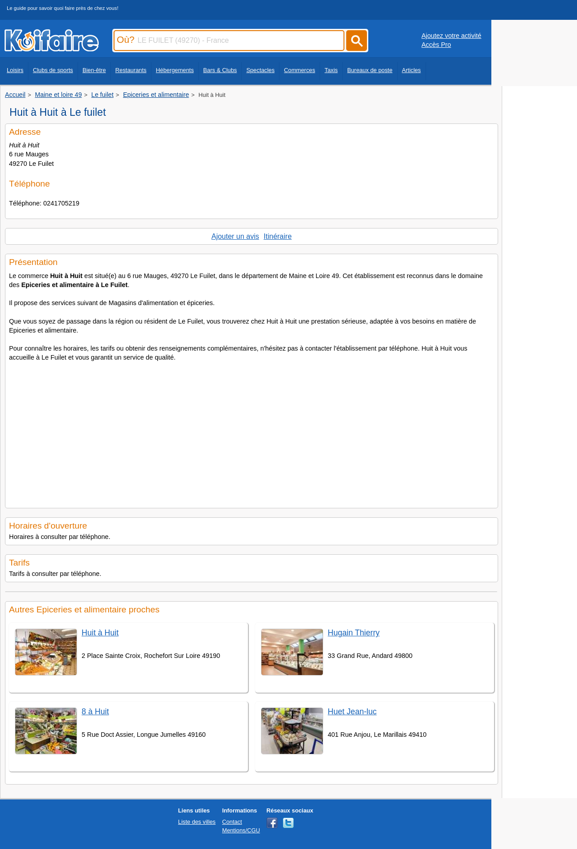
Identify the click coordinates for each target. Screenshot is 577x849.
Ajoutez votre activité (451, 35)
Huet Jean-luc (352, 711)
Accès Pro (436, 44)
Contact (232, 821)
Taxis (331, 70)
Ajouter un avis (235, 236)
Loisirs (15, 70)
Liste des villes (196, 821)
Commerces (299, 70)
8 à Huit (95, 711)
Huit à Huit (100, 632)
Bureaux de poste (369, 70)
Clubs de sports (53, 70)
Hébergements (175, 70)
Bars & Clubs (220, 70)
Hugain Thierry (354, 632)
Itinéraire (278, 236)
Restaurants (131, 70)
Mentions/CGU (241, 830)
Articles (411, 70)
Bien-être (94, 70)
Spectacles (260, 70)
